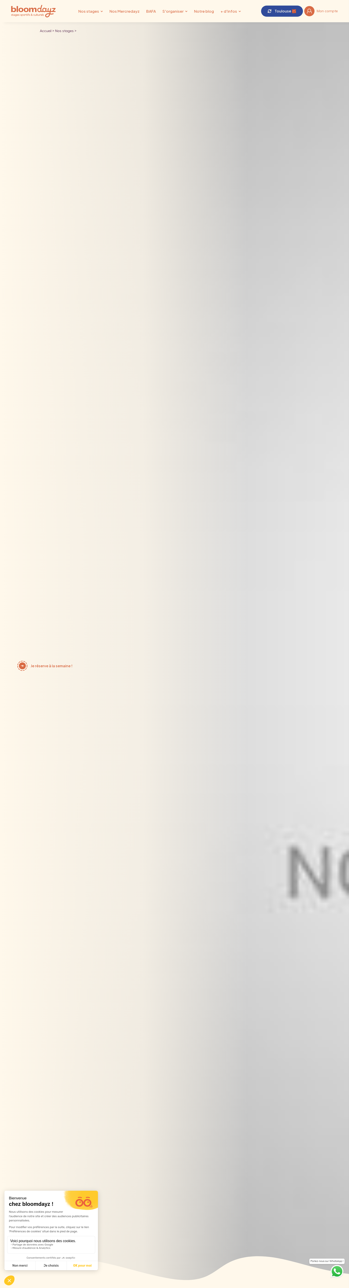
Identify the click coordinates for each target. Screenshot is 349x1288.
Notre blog (204, 11)
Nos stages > (65, 31)
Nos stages (88, 11)
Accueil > (47, 31)
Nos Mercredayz (125, 11)
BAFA (151, 11)
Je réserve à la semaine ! (52, 665)
